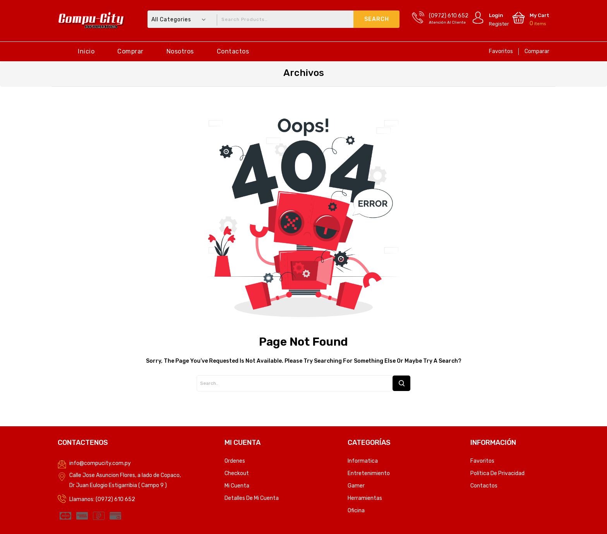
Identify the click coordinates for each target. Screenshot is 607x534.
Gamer (356, 485)
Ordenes (235, 461)
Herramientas (365, 498)
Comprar (130, 51)
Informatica (363, 461)
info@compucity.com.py (100, 463)
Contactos (233, 51)
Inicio (86, 51)
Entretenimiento (369, 473)
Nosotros (180, 51)
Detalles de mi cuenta (252, 498)
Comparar (537, 51)
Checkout (237, 473)
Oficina (356, 510)
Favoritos (501, 51)
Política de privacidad (497, 473)
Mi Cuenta (237, 485)
